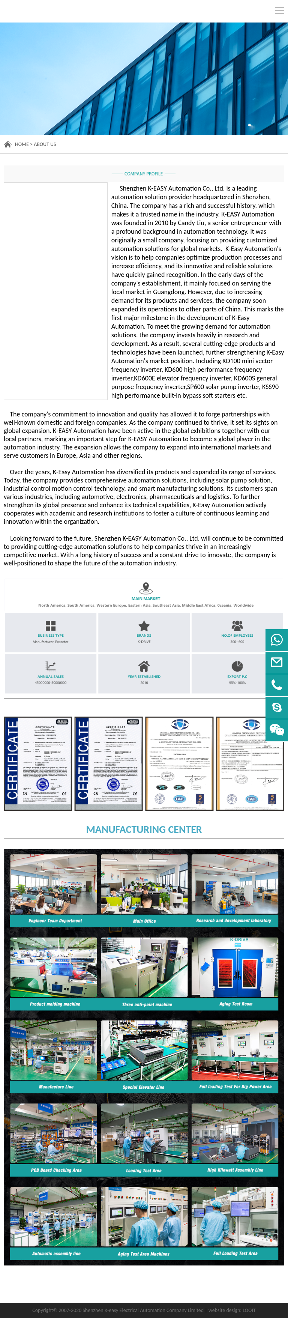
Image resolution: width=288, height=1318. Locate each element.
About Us (45, 144)
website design (224, 1310)
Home (22, 144)
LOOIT (249, 1310)
